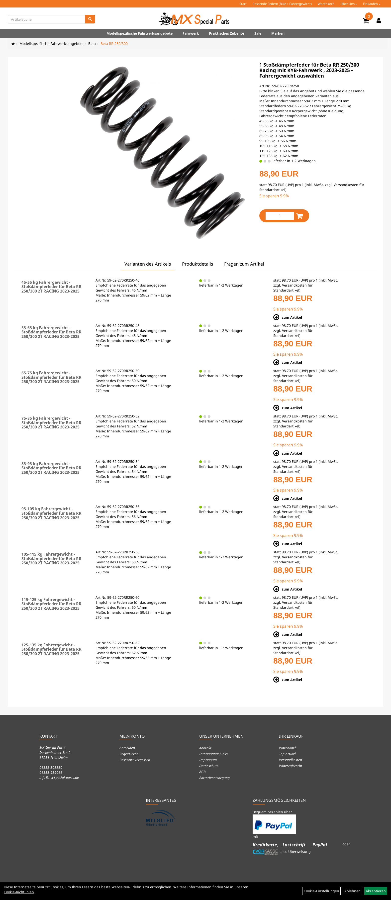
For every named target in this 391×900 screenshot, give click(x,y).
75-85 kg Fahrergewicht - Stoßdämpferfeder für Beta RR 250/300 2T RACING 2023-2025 (51, 422)
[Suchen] (90, 19)
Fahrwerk (191, 33)
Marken (278, 33)
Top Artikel (287, 753)
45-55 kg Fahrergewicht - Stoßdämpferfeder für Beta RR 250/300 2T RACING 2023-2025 (51, 287)
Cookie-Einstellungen (321, 891)
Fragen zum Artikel (244, 264)
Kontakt (205, 747)
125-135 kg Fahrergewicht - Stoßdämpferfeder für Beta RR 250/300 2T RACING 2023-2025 (51, 649)
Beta (92, 43)
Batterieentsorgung (214, 777)
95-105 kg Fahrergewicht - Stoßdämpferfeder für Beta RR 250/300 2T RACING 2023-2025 (51, 513)
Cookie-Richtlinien (19, 892)
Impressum (208, 759)
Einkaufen (371, 3)
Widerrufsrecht (290, 765)
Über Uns (348, 3)
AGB (202, 771)
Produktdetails (197, 264)
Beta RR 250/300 (114, 43)
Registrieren (128, 753)
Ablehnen (352, 891)
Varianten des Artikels (147, 264)
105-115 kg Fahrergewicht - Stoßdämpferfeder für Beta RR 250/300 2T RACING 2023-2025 (51, 558)
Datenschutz (208, 765)
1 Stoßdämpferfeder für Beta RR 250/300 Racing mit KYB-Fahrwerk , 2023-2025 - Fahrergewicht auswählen (309, 70)
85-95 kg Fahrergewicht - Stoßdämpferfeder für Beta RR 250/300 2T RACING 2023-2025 (51, 468)
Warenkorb (326, 3)
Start (243, 3)
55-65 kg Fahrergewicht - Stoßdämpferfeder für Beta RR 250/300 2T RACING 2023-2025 (51, 332)
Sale (257, 33)
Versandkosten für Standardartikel (293, 288)
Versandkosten (290, 759)
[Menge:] (280, 216)
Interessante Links (213, 753)
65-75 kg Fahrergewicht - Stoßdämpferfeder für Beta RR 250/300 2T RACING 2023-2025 (51, 377)
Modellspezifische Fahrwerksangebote (139, 33)
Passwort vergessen (134, 759)
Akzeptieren (376, 891)
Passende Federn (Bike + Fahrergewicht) (282, 3)
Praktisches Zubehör (226, 33)
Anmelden (127, 747)
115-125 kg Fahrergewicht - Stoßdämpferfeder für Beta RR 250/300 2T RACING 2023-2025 (51, 604)
